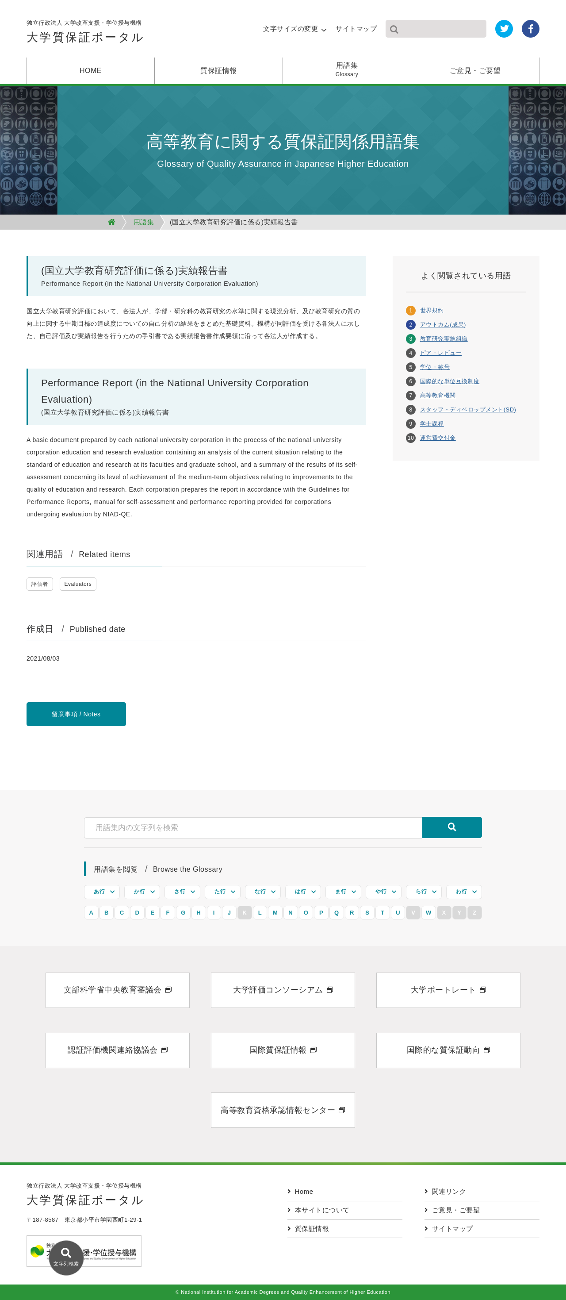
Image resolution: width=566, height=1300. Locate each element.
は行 (300, 891)
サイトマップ (356, 28)
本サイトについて (318, 1210)
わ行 (461, 891)
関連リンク (445, 1191)
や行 (380, 891)
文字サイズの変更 (290, 28)
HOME (91, 70)
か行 (139, 891)
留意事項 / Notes (76, 714)
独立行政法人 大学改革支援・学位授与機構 (86, 34)
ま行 (340, 891)
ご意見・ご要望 (475, 70)
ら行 (421, 891)
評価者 (39, 584)
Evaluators (78, 584)
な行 (260, 891)
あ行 (99, 891)
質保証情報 (218, 70)
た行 (220, 891)
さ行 (179, 891)
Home (300, 1191)
